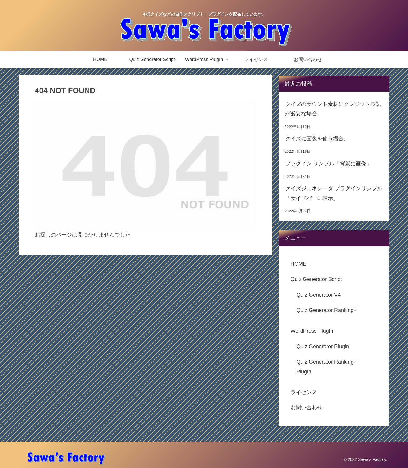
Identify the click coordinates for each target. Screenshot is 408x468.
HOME (298, 264)
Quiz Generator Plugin (322, 346)
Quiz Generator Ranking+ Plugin (326, 366)
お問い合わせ (306, 407)
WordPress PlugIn (312, 331)
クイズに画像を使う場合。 (317, 139)
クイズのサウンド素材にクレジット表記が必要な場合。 (333, 108)
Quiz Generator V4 (318, 295)
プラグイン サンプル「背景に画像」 (328, 164)
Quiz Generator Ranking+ (326, 310)
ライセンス (304, 392)
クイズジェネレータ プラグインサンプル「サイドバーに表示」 (333, 193)
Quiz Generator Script (316, 279)
